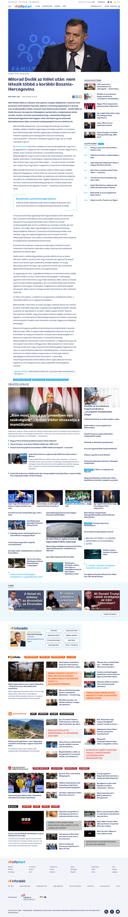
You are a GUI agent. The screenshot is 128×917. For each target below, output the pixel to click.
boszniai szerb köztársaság (57, 379)
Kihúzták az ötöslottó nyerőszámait (98, 442)
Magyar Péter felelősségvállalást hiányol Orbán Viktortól (33, 441)
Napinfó (73, 872)
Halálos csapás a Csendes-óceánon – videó (111, 552)
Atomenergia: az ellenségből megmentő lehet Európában (48, 505)
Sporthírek (91, 886)
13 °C (117, 2)
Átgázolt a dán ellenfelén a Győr (75, 505)
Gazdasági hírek (105, 886)
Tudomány (32, 867)
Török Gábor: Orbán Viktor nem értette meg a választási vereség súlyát (101, 695)
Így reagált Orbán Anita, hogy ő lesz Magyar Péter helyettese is (105, 506)
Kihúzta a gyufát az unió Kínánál (97, 455)
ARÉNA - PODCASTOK (111, 6)
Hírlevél (114, 869)
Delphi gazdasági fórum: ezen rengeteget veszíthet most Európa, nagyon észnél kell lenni (25, 744)
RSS (97, 910)
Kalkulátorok (67, 714)
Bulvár (73, 867)
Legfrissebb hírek (25, 886)
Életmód (52, 872)
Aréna (118, 886)
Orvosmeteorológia (75, 886)
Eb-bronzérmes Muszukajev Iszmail (98, 532)
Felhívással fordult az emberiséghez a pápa (101, 419)
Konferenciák (58, 657)
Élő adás (53, 631)
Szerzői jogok (90, 910)
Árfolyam (44, 657)
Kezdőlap (17, 371)
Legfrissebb (95, 867)
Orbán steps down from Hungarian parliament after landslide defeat (63, 825)
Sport (36, 806)
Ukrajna (58, 6)
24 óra (38, 6)
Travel (46, 806)
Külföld (24, 371)
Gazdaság (11, 872)
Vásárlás (43, 714)
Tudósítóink (53, 867)
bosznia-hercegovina (22, 379)
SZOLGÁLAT (57, 768)
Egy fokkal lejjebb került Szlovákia (60, 557)
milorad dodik (38, 379)
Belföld (10, 867)
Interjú (52, 869)
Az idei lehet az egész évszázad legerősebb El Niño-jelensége (61, 540)
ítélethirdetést (22, 147)
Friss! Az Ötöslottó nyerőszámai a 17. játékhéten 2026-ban (63, 733)
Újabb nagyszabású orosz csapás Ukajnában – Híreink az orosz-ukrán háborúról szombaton (25, 686)
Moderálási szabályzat (77, 910)
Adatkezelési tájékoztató (61, 910)
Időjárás (114, 872)
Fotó (113, 867)
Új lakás (71, 657)
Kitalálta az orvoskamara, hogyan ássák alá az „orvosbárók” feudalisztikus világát (98, 410)
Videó (93, 872)
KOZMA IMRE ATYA (41, 768)
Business (26, 806)
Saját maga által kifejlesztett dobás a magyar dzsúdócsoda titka (19, 506)
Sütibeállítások (13, 912)
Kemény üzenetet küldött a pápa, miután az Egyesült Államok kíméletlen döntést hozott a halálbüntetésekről (63, 678)
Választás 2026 (48, 6)
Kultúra (31, 869)
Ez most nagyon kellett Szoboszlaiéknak (100, 449)
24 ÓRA (101, 144)
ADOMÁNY (84, 768)
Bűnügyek (74, 869)
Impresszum (47, 910)
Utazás (54, 714)
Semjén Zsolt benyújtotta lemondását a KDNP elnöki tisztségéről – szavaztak (41, 448)
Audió (93, 869)
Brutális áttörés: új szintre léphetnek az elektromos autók (100, 541)
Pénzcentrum (31, 657)
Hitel (33, 714)
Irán (64, 6)
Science (55, 806)
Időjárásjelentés (58, 886)
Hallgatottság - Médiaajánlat (32, 910)
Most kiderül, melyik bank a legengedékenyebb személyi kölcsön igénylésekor (99, 515)
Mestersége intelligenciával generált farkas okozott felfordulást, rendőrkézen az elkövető (64, 548)
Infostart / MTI (14, 97)
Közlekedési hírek (41, 886)
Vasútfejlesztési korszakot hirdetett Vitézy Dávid (35, 523)
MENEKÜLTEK (71, 768)
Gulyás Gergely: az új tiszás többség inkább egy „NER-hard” (34, 444)
